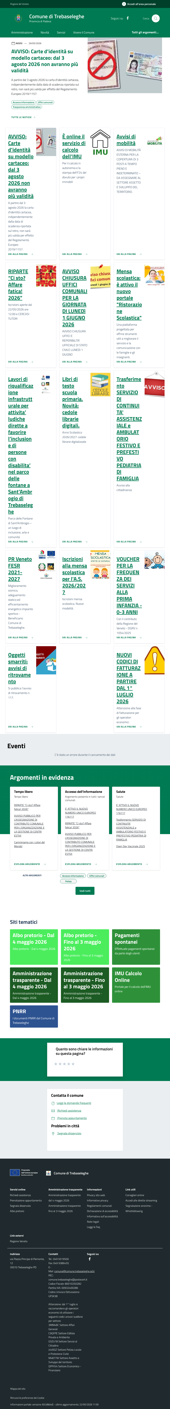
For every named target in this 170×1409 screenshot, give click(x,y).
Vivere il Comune (83, 32)
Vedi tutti (85, 891)
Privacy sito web (96, 1195)
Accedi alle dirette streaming (141, 1200)
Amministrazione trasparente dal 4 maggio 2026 (64, 1197)
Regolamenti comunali (99, 1206)
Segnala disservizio (20, 1206)
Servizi (61, 32)
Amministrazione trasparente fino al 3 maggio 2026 (64, 1208)
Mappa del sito (17, 1389)
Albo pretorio (17, 1211)
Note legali (93, 1222)
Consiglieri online (135, 1195)
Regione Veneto (18, 1241)
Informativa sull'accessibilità (102, 1216)
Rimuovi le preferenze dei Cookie (27, 1398)
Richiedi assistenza (20, 1195)
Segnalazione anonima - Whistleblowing (139, 1208)
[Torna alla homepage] (68, 1173)
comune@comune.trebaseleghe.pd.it (74, 1271)
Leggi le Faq (93, 1227)
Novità (45, 32)
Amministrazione (22, 32)
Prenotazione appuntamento (26, 1200)
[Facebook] (126, 18)
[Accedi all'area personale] (140, 4)
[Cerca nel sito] (156, 18)
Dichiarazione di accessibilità (102, 1211)
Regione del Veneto (19, 4)
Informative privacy (97, 1200)
